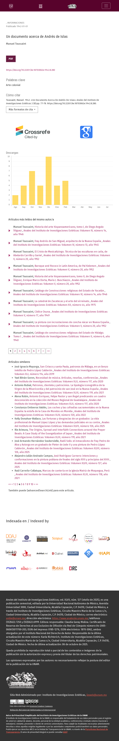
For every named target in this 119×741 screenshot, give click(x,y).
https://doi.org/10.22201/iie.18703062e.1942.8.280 (30, 70)
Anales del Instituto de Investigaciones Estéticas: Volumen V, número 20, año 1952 (59, 325)
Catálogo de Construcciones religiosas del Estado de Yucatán (70, 290)
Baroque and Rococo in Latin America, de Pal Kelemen (66, 265)
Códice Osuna (43, 311)
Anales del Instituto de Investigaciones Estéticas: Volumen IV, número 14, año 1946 (60, 294)
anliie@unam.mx (15, 618)
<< (9, 484)
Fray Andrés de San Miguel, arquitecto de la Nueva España (68, 241)
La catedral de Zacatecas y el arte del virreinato (62, 301)
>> (48, 351)
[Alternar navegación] (106, 6)
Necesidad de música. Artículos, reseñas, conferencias (67, 377)
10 (32, 484)
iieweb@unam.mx (96, 694)
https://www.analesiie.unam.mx (70, 618)
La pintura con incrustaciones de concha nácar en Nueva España (72, 322)
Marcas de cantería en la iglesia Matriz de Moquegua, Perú (76, 470)
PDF (11, 58)
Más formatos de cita (21, 109)
